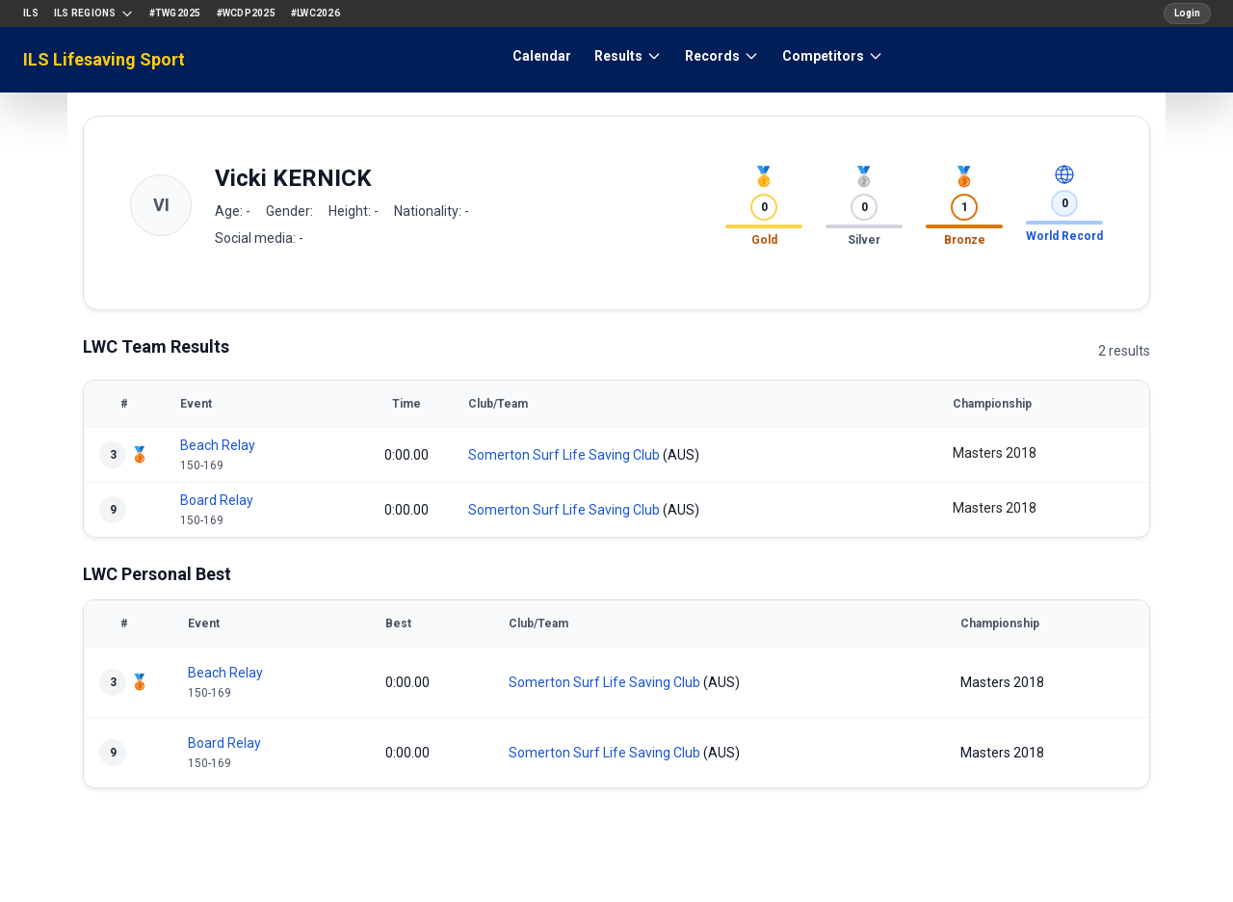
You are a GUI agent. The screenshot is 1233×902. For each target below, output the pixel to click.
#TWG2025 (175, 13)
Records (722, 56)
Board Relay (216, 500)
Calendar (541, 56)
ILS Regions (94, 13)
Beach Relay (217, 445)
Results (628, 56)
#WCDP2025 (246, 13)
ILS (31, 13)
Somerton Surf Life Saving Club (564, 455)
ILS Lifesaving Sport (104, 59)
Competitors (832, 56)
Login (1187, 13)
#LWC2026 (315, 13)
